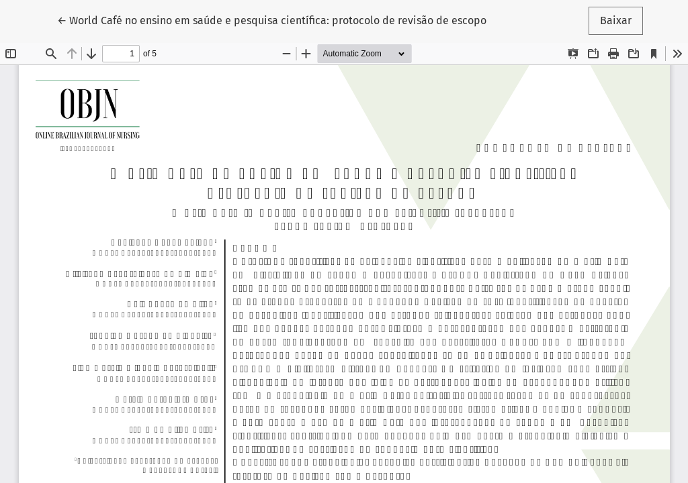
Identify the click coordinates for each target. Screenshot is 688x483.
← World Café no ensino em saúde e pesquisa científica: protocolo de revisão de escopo (271, 19)
